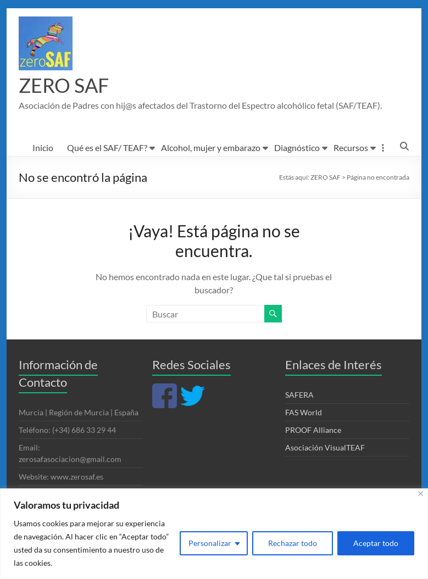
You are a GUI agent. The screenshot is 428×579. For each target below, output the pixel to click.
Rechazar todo (292, 543)
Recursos (350, 148)
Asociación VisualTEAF (325, 448)
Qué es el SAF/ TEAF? (107, 148)
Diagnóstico (297, 148)
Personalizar (209, 543)
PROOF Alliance (313, 430)
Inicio (42, 148)
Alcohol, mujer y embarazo (210, 148)
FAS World (303, 412)
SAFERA (299, 395)
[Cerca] (420, 493)
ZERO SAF (64, 86)
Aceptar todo (375, 543)
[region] (214, 533)
